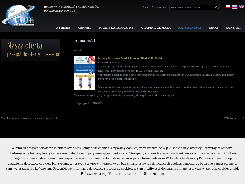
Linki (213, 27)
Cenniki (85, 27)
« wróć (78, 50)
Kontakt (233, 27)
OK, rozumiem (153, 174)
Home (145, 7)
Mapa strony (159, 7)
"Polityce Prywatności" (124, 174)
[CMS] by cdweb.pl (233, 117)
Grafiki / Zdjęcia (156, 27)
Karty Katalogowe (116, 27)
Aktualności (189, 27)
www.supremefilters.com (168, 86)
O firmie (63, 27)
